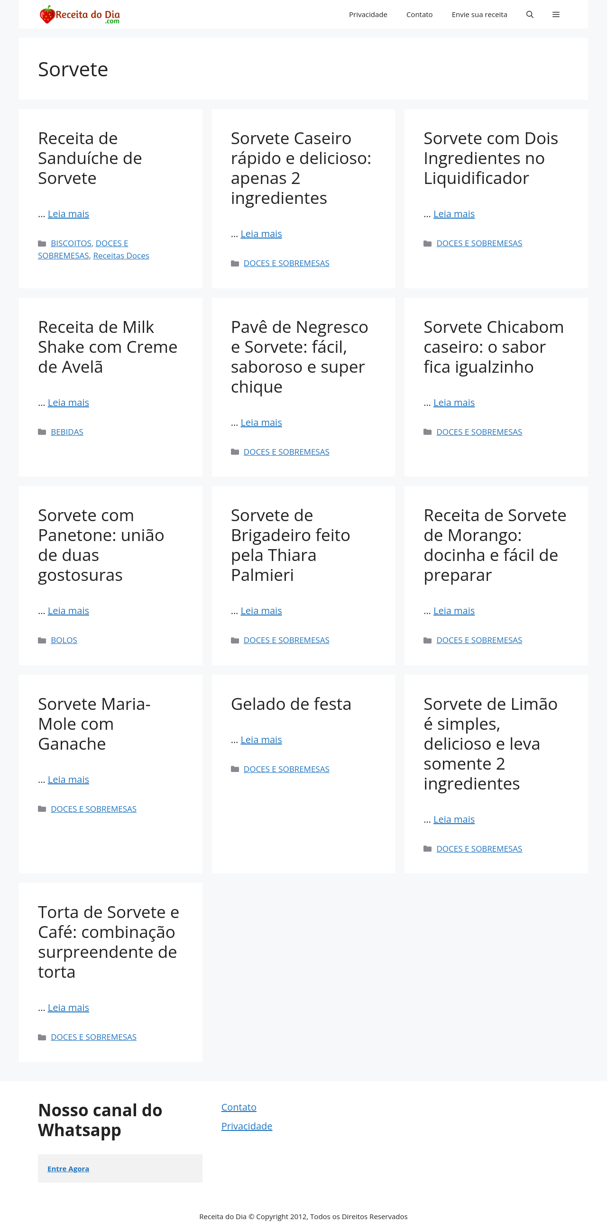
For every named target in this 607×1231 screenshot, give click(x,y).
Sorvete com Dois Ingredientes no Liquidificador (490, 158)
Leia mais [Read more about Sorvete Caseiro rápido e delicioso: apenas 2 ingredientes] (261, 233)
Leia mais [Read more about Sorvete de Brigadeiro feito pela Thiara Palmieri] (261, 610)
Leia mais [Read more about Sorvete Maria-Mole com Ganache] (68, 779)
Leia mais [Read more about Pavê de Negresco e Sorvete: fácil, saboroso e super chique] (261, 422)
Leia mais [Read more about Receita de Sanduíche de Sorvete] (68, 213)
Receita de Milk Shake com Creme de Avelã (108, 346)
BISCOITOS (71, 243)
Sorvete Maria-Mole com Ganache (94, 723)
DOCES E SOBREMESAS (287, 262)
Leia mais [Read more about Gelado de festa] (261, 739)
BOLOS (64, 639)
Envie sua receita (479, 14)
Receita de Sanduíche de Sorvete (90, 158)
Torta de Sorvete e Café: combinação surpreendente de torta (108, 941)
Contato (419, 14)
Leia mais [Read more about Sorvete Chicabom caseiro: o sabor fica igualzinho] (454, 402)
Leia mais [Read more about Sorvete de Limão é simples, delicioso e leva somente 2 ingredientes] (454, 819)
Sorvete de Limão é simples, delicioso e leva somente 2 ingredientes (490, 743)
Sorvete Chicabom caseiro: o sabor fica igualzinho (493, 346)
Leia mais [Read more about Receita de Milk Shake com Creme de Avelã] (68, 402)
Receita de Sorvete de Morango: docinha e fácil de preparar (495, 545)
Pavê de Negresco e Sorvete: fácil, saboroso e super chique (299, 356)
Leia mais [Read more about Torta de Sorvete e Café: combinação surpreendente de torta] (68, 1007)
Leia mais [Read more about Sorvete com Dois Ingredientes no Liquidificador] (454, 213)
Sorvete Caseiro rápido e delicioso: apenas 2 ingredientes (301, 168)
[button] (530, 14)
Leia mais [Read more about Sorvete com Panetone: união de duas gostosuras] (68, 610)
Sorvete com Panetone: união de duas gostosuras (101, 545)
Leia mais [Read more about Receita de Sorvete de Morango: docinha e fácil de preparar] (454, 610)
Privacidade (368, 14)
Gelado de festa (291, 703)
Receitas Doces (121, 255)
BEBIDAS (67, 431)
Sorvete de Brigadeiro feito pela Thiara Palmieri (290, 545)
